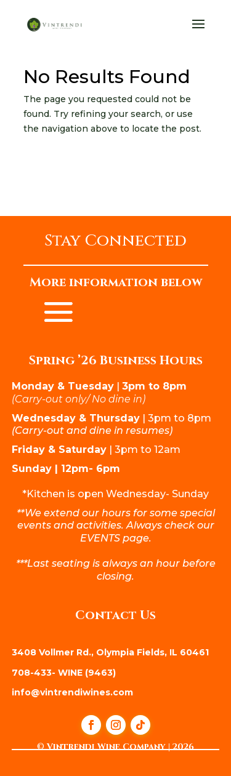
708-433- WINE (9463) (64, 672)
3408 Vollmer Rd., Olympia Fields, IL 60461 (110, 652)
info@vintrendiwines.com (72, 692)
